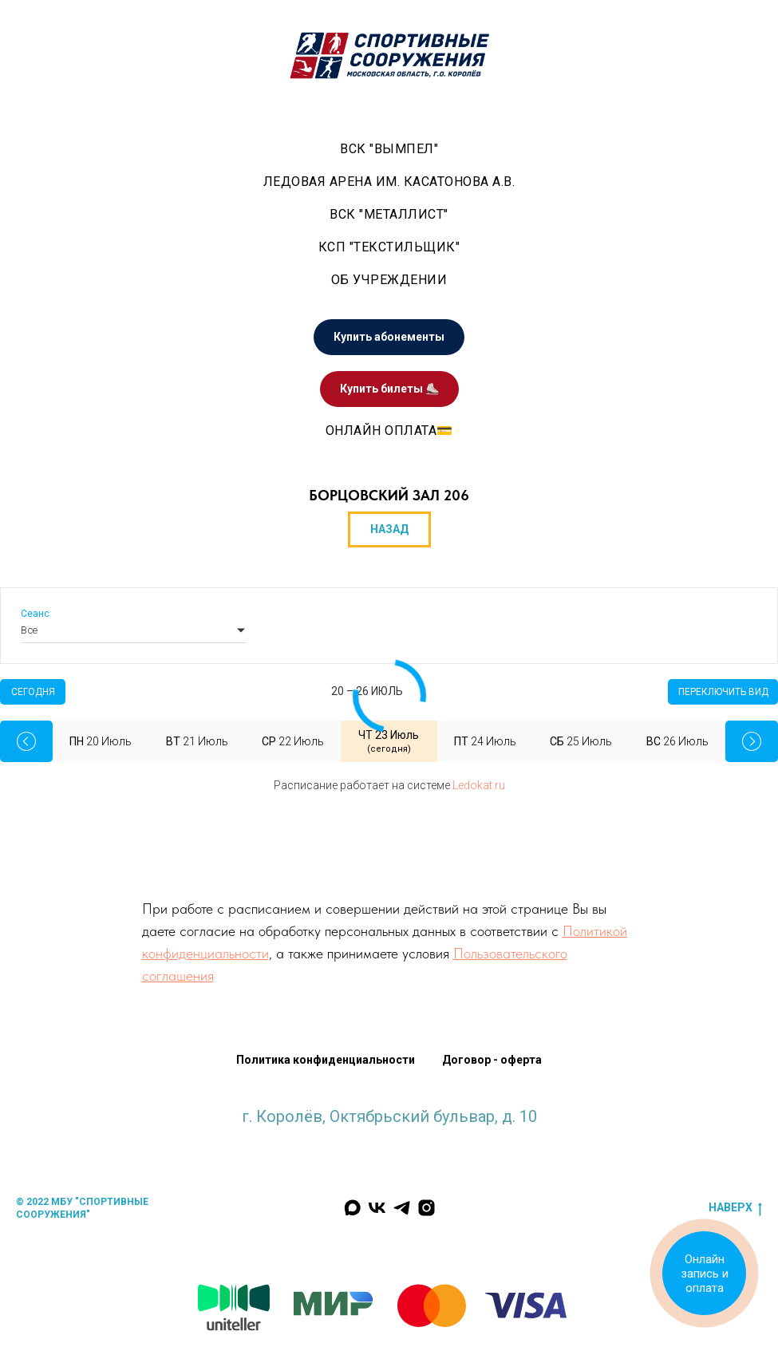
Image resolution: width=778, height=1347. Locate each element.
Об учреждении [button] (389, 279)
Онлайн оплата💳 (389, 430)
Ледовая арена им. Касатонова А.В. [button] (389, 181)
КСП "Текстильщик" (389, 247)
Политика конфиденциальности (325, 1059)
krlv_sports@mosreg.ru (389, 1132)
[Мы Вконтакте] (377, 1208)
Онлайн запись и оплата (705, 1273)
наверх (735, 1208)
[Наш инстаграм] (426, 1208)
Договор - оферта (492, 1059)
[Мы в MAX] (352, 1208)
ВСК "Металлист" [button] (389, 214)
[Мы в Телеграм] (402, 1208)
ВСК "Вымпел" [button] (389, 148)
